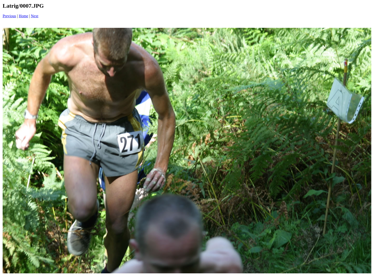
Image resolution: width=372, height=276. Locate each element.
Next (34, 16)
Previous (9, 16)
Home (23, 16)
